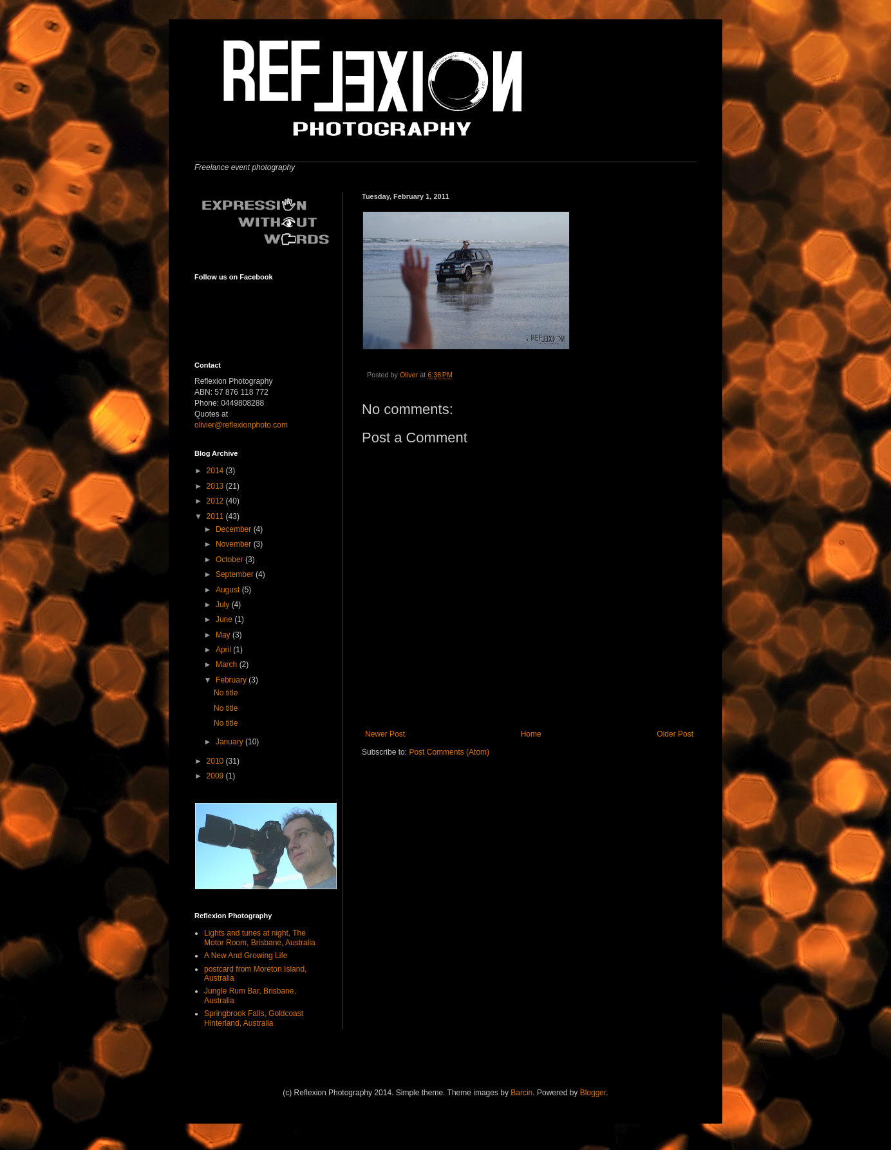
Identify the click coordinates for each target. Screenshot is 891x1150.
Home (531, 734)
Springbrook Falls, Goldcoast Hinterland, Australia (253, 1018)
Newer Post (385, 734)
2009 (216, 775)
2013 (216, 486)
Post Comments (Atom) (449, 752)
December (235, 529)
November (235, 544)
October (230, 559)
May (224, 634)
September (236, 574)
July (224, 604)
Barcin (521, 1092)
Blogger (593, 1092)
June (225, 619)
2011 (216, 516)
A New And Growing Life (245, 955)
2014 (216, 470)
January (230, 741)
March (227, 664)
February (232, 679)
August (229, 589)
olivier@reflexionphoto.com (241, 424)
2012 (216, 500)
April (224, 649)
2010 (216, 761)
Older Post (675, 734)
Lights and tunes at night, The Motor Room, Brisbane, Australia (259, 937)
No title (226, 692)
